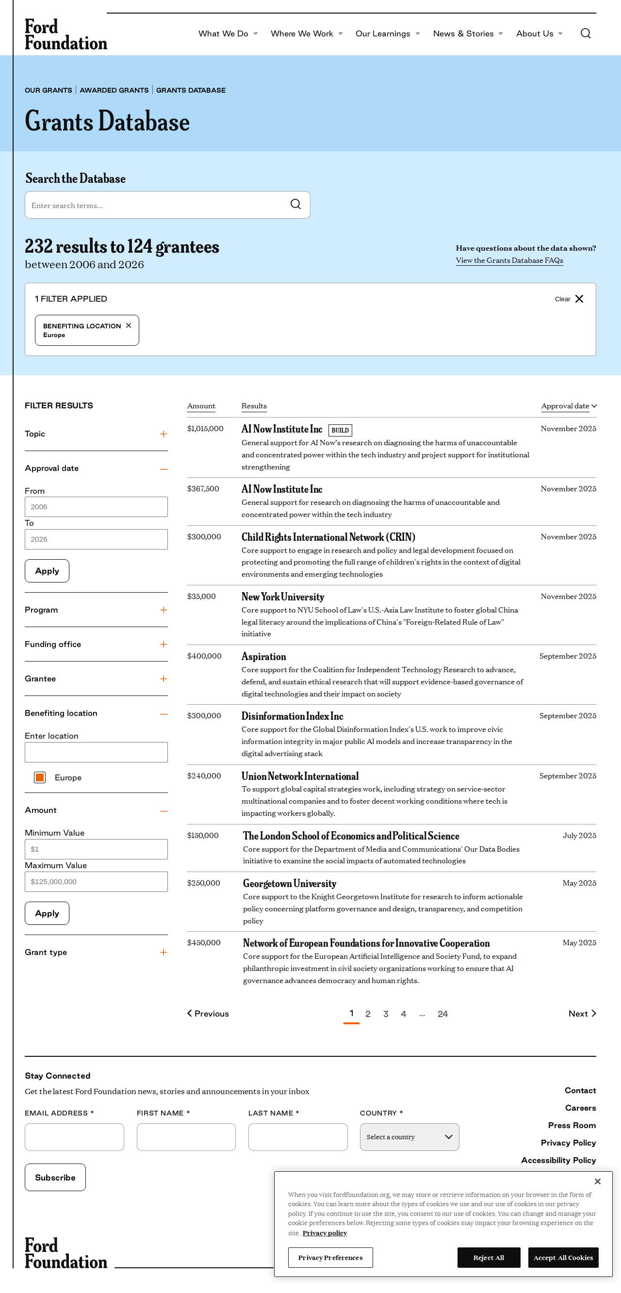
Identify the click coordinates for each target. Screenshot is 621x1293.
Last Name (274, 1113)
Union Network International (300, 775)
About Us (540, 34)
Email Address (60, 1113)
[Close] (597, 1181)
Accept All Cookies (563, 1257)
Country (382, 1113)
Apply (47, 570)
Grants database (191, 90)
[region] (443, 1224)
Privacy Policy (568, 1142)
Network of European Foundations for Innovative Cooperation (366, 942)
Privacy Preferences (330, 1257)
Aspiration (264, 656)
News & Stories (468, 34)
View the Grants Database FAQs (509, 259)
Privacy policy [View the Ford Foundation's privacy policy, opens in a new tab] (325, 1232)
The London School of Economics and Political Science (351, 835)
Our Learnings (388, 34)
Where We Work (307, 34)
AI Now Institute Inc (282, 428)
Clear (569, 299)
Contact (580, 1090)
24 (443, 1013)
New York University (283, 596)
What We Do (228, 34)
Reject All (489, 1257)
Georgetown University (289, 882)
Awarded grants (114, 90)
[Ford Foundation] (66, 33)
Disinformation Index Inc (292, 715)
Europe (87, 331)
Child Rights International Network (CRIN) (329, 536)
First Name (164, 1113)
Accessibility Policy (558, 1160)
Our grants (48, 90)
